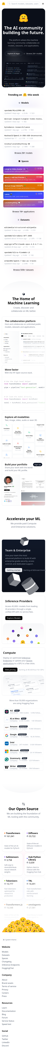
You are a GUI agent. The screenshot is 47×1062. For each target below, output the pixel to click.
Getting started (13, 570)
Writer (13, 766)
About (4, 980)
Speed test (6, 1024)
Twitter (5, 1039)
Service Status (8, 1021)
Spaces (5, 958)
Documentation (9, 1011)
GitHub (5, 1036)
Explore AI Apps (14, 53)
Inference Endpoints (11, 965)
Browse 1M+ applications (23, 211)
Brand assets (7, 983)
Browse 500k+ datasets (23, 270)
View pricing (10, 669)
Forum (5, 1017)
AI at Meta (15, 718)
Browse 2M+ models (34, 53)
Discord (5, 1045)
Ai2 (11, 710)
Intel (12, 742)
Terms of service (9, 986)
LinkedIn (6, 1042)
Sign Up (37, 464)
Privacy (5, 989)
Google (13, 734)
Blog (4, 1014)
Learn (4, 1008)
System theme (9, 940)
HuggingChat (8, 968)
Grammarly (15, 758)
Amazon (13, 726)
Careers (5, 993)
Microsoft (14, 750)
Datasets (6, 955)
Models (5, 951)
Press (4, 996)
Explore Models (14, 618)
